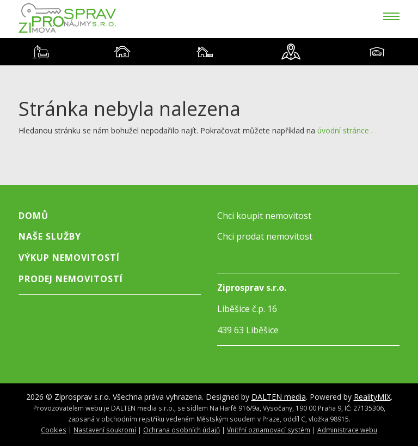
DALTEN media (278, 397)
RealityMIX (372, 397)
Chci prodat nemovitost (264, 236)
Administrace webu (347, 429)
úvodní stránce (343, 130)
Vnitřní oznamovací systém (268, 429)
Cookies (53, 429)
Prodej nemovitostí (71, 279)
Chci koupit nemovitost (264, 216)
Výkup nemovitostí (69, 258)
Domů (33, 216)
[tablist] (209, 51)
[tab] (41, 51)
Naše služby (50, 236)
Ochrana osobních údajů (181, 429)
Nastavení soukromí (104, 429)
